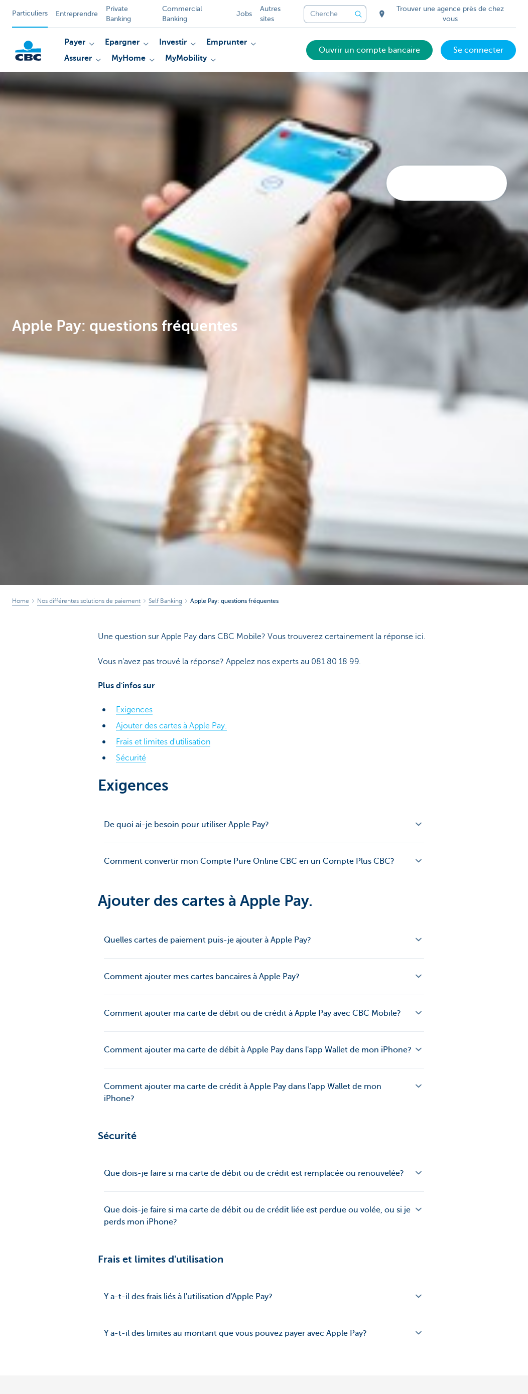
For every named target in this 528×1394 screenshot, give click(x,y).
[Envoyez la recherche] (358, 14)
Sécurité (131, 757)
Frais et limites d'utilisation (163, 741)
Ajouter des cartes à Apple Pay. (171, 725)
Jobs (244, 14)
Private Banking (118, 14)
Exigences (134, 709)
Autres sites (270, 14)
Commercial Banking (182, 14)
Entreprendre (77, 14)
